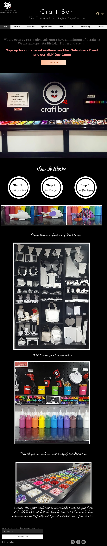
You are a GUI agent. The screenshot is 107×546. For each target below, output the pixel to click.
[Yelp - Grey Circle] (73, 542)
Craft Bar (56, 12)
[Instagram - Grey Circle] (83, 542)
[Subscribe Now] (22, 536)
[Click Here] (53, 62)
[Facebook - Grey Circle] (78, 542)
